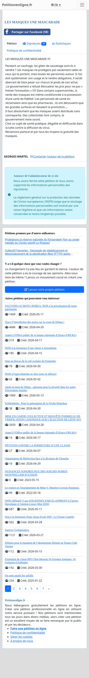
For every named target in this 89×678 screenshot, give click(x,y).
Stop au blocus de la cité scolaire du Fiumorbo (30, 361)
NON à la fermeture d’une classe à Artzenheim (30, 348)
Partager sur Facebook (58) (26, 32)
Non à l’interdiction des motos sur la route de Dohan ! (34, 322)
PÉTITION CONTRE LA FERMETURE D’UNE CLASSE (37, 445)
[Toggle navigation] (82, 4)
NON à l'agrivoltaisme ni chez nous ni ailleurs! (31, 374)
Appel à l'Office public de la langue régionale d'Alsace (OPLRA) (40, 335)
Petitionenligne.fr (17, 4)
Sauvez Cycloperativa (17, 530)
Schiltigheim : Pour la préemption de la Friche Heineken (36, 403)
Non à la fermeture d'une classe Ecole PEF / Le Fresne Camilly (39, 516)
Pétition (12, 43)
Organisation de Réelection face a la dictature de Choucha (37, 458)
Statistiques (61, 43)
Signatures (34, 44)
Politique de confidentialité (24, 50)
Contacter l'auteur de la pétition (52, 156)
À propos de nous (21, 641)
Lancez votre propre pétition (44, 289)
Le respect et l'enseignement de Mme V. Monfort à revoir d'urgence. (42, 487)
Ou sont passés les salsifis (19, 575)
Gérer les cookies (21, 637)
